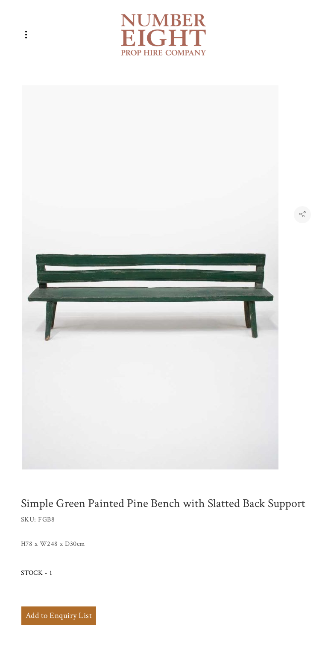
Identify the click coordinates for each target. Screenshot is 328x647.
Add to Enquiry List (59, 615)
